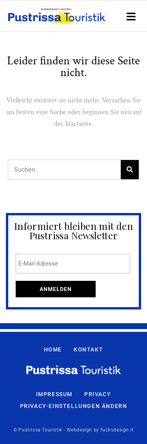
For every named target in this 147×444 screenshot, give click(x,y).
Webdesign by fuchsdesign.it (100, 430)
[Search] (130, 169)
